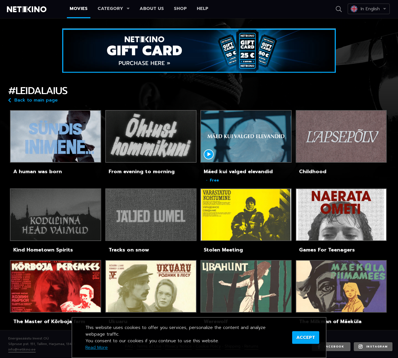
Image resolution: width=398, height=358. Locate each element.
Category (114, 8)
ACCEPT (305, 337)
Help (202, 8)
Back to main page (33, 99)
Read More (96, 347)
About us (152, 8)
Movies (79, 8)
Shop (180, 8)
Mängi (209, 154)
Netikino (28, 9)
